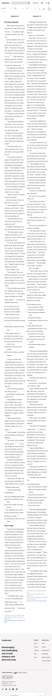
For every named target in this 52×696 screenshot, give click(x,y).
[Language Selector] (42, 2)
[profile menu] (47, 2)
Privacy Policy (5, 683)
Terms (10, 683)
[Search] (19, 3)
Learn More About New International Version (37, 600)
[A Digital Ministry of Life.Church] (26, 672)
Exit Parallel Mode (49, 9)
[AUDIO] (40, 9)
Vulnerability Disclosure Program (9, 685)
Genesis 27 (6, 8)
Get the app (35, 2)
